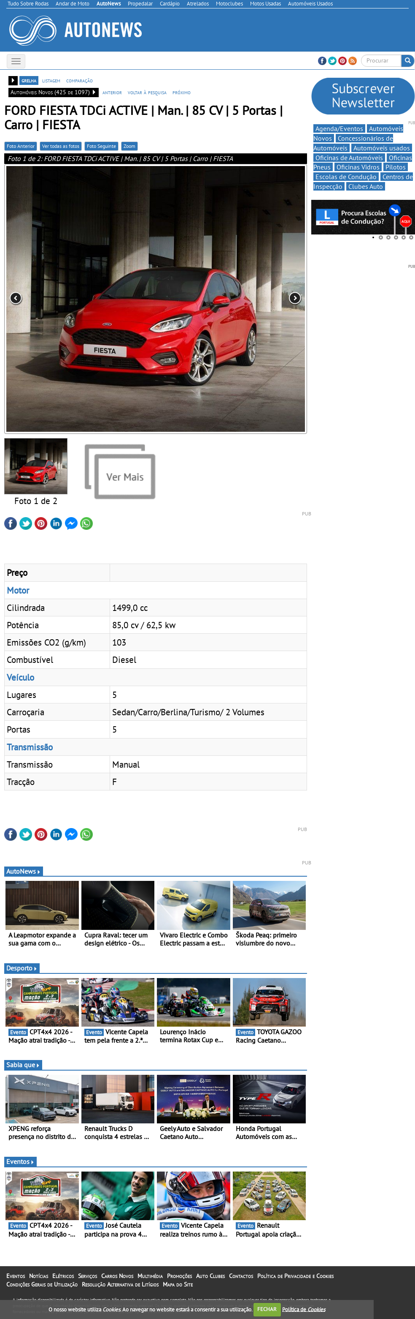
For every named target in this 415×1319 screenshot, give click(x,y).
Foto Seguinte (101, 146)
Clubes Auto (365, 186)
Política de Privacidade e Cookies (295, 1276)
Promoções (179, 1276)
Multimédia (150, 1276)
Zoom (129, 146)
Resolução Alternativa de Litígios (120, 1284)
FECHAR (267, 1309)
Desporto (22, 968)
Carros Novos (117, 1276)
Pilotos (395, 167)
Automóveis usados (381, 148)
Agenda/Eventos (339, 128)
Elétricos (63, 1276)
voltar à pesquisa (147, 92)
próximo (181, 92)
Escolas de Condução (346, 176)
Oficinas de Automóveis (349, 157)
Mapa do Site (178, 1284)
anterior (112, 92)
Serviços (87, 1276)
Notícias (38, 1276)
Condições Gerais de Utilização (42, 1284)
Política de (303, 1309)
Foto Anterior (21, 146)
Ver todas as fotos (60, 146)
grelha (29, 80)
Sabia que (23, 1064)
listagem (51, 80)
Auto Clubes (210, 1276)
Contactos (241, 1276)
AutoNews (23, 871)
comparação (79, 80)
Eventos (20, 1161)
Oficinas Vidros (358, 167)
